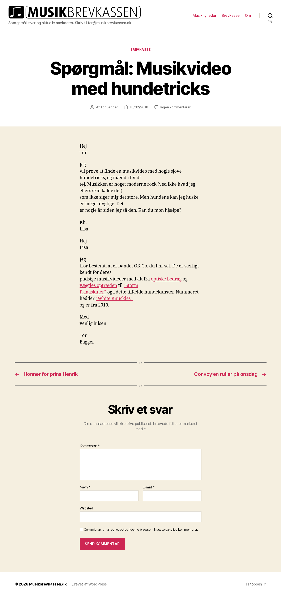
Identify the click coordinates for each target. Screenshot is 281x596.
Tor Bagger (109, 107)
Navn (85, 487)
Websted (86, 508)
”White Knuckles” (114, 298)
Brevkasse (231, 15)
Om (248, 15)
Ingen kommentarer (175, 107)
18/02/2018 (139, 107)
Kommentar (90, 446)
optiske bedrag (166, 279)
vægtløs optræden (98, 285)
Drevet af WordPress (89, 584)
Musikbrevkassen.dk (48, 584)
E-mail (149, 487)
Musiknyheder (204, 15)
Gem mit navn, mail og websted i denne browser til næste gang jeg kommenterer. (141, 530)
